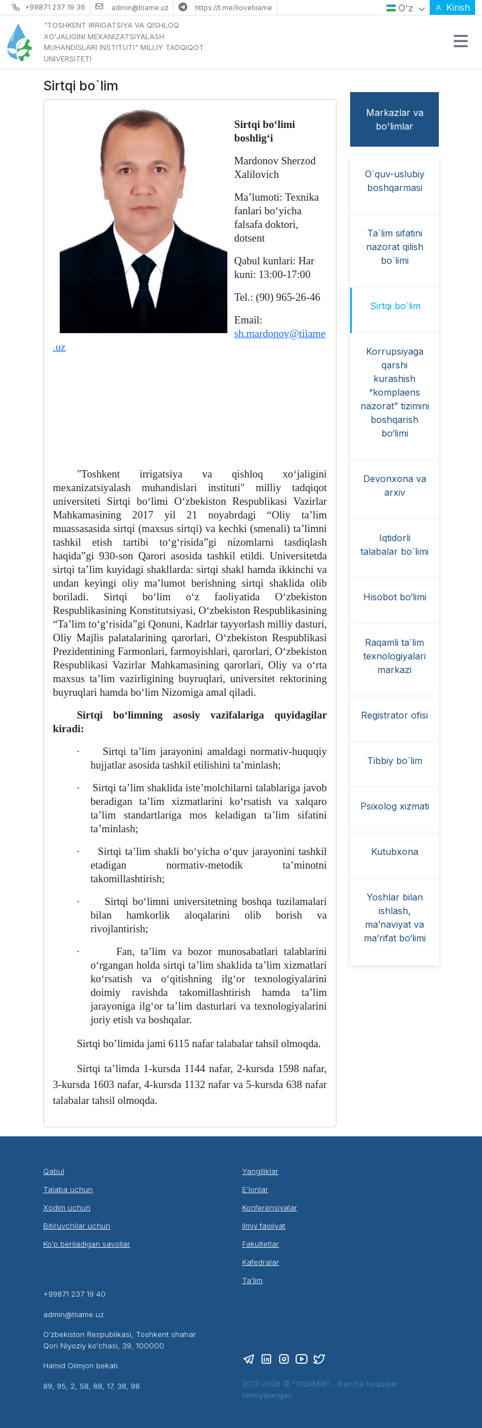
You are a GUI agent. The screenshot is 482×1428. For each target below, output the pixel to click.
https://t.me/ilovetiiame (233, 7)
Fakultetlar (260, 1243)
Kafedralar (260, 1262)
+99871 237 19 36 (55, 7)
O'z (406, 8)
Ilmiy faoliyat (263, 1225)
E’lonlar (255, 1189)
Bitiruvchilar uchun (76, 1225)
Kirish (452, 7)
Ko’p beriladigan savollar (86, 1243)
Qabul (53, 1171)
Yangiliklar (260, 1171)
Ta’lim (252, 1280)
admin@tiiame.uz (140, 7)
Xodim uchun (66, 1207)
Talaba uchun (68, 1189)
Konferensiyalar (269, 1207)
